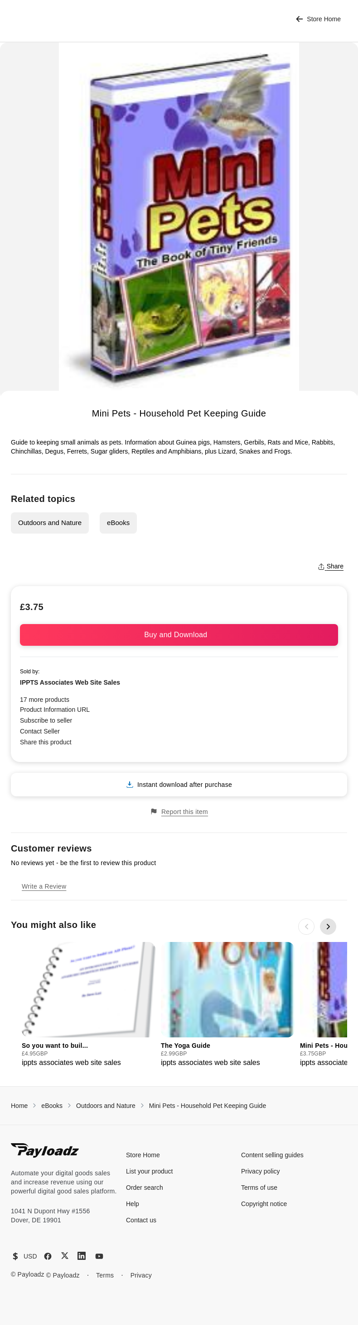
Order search (144, 1187)
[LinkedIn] (81, 1256)
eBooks (118, 522)
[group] (88, 1005)
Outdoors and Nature (50, 522)
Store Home (318, 19)
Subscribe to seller (46, 720)
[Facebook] (48, 1256)
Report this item (179, 811)
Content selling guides (272, 1155)
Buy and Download (179, 635)
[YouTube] (99, 1256)
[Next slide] (328, 926)
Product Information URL (55, 709)
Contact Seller (40, 731)
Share (330, 566)
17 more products (44, 699)
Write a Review (44, 886)
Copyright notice (264, 1203)
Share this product (46, 742)
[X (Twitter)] (64, 1255)
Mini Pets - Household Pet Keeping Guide (207, 1105)
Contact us (141, 1220)
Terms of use (259, 1187)
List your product (149, 1171)
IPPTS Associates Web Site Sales (70, 682)
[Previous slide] (306, 926)
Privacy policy (260, 1171)
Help (132, 1203)
